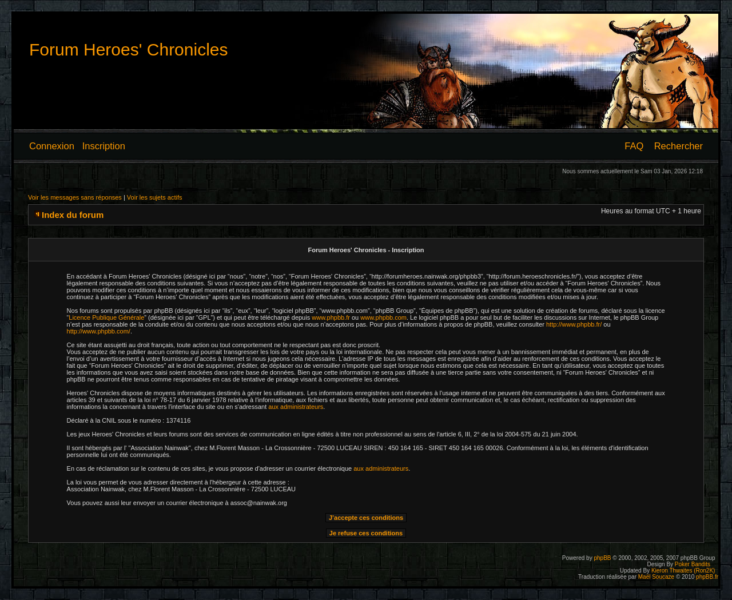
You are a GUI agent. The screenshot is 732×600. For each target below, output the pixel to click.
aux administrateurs (295, 406)
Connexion (51, 146)
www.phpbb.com (383, 317)
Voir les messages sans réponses (75, 197)
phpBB (602, 558)
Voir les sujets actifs (154, 197)
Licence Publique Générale (106, 317)
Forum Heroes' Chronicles (128, 49)
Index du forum (73, 215)
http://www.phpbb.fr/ (574, 324)
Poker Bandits (692, 564)
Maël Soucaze (656, 577)
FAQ (633, 146)
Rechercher (678, 146)
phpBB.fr (707, 577)
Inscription (103, 146)
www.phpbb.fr (331, 317)
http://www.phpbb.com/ (98, 331)
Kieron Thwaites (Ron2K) (683, 570)
